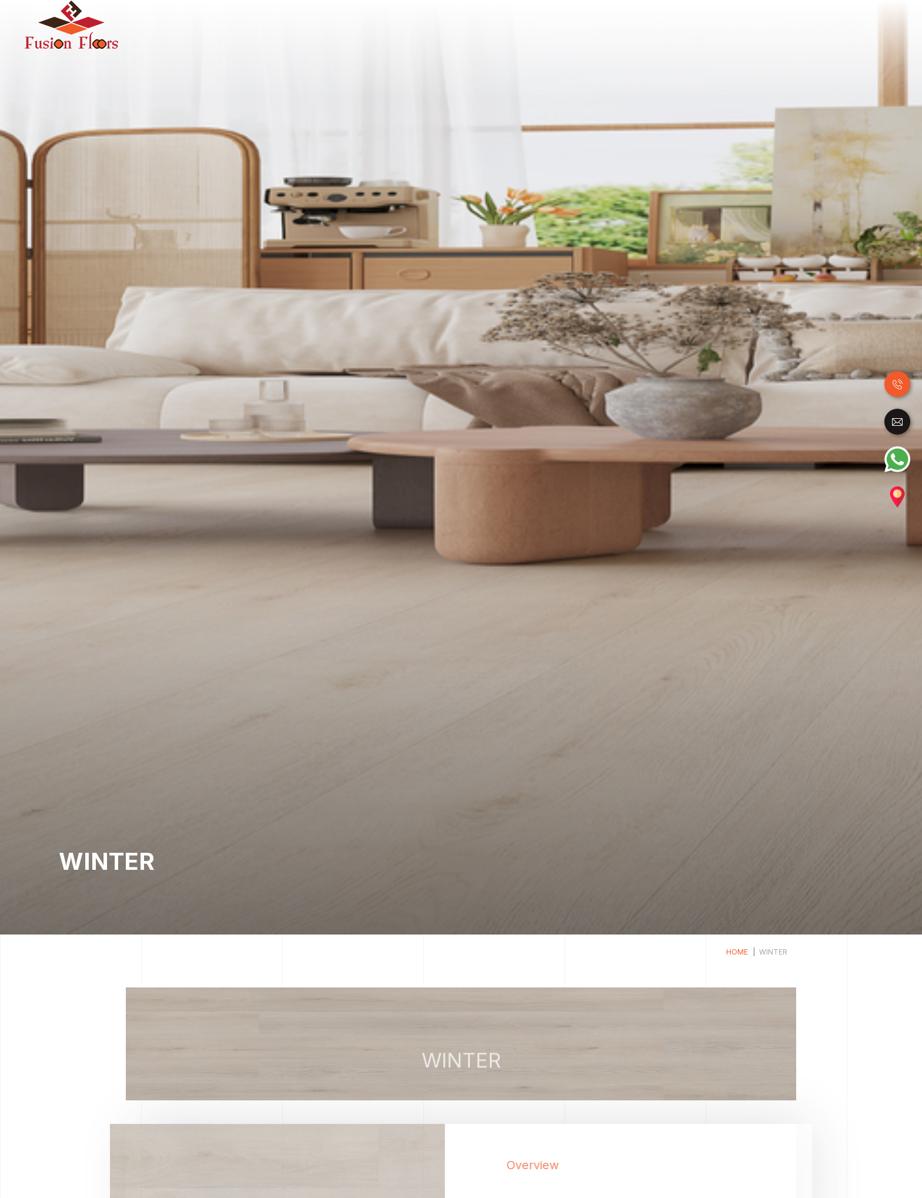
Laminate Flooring (497, 23)
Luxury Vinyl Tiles (589, 23)
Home (402, 25)
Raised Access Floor (717, 23)
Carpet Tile (799, 23)
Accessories (863, 23)
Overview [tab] (562, 1165)
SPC (650, 23)
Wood (433, 23)
